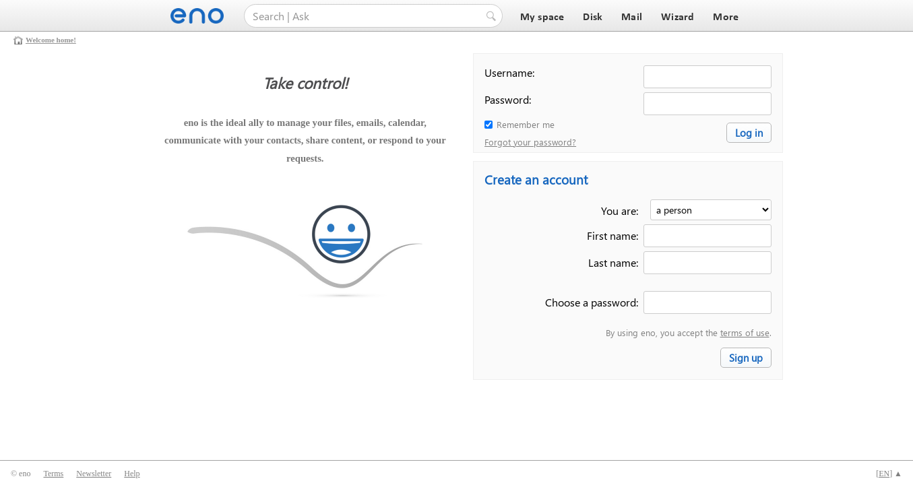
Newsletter (93, 473)
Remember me (526, 124)
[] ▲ (889, 473)
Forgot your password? (530, 142)
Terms (53, 473)
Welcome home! (51, 40)
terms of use (744, 332)
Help (131, 473)
